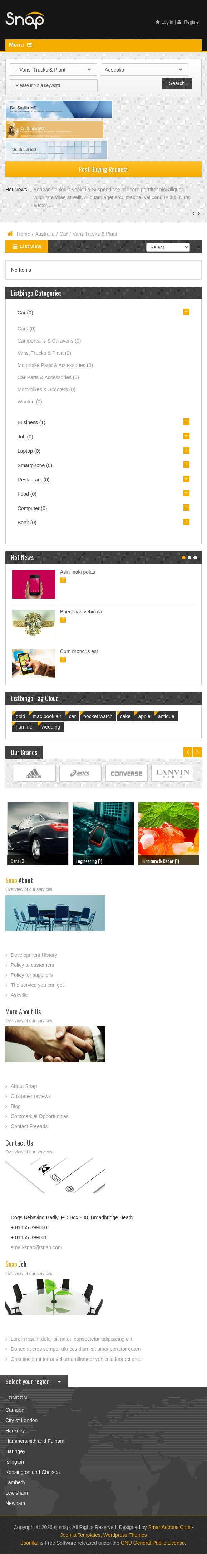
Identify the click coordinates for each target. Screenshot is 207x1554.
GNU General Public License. (153, 1543)
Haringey (15, 1451)
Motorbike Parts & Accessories (55, 365)
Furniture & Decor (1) (160, 860)
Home (23, 234)
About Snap (24, 1086)
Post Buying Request (103, 169)
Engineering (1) (89, 860)
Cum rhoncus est (79, 651)
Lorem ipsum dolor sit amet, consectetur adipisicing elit (71, 1339)
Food (27, 494)
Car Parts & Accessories (48, 377)
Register (188, 22)
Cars (27, 329)
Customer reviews (31, 1096)
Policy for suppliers (32, 975)
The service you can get (37, 985)
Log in (164, 22)
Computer (32, 508)
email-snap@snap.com (36, 1247)
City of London (21, 1420)
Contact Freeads (29, 1126)
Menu (20, 45)
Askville (19, 995)
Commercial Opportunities (40, 1116)
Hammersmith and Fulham (34, 1441)
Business (31, 422)
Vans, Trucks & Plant (44, 353)
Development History (34, 955)
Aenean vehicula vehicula (62, 189)
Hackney (15, 1430)
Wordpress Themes (125, 1535)
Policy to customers (32, 965)
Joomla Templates (80, 1535)
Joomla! (29, 1543)
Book (27, 522)
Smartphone (35, 465)
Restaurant (34, 479)
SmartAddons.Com (169, 1527)
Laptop (29, 451)
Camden (14, 1410)
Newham (15, 1503)
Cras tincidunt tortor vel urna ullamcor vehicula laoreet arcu (76, 1359)
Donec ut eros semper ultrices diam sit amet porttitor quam (76, 1349)
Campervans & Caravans (49, 341)
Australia (44, 234)
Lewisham (16, 1493)
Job (25, 437)
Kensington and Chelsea (32, 1472)
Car (64, 234)
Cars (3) (18, 860)
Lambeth (15, 1482)
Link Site (35, 773)
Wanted (30, 402)
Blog (16, 1106)
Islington (14, 1462)
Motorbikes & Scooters (46, 389)
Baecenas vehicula (81, 611)
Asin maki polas (77, 572)
